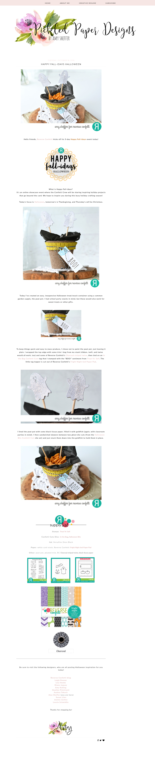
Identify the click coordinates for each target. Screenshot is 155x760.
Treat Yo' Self (93, 358)
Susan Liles (61, 697)
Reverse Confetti (45, 139)
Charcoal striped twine (76, 355)
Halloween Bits (75, 537)
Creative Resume (87, 3)
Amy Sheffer (54, 695)
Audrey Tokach (61, 692)
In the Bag (64, 537)
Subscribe (111, 3)
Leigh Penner (61, 680)
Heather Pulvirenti (60, 690)
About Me (65, 3)
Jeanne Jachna (61, 700)
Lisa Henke (61, 683)
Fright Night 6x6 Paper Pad (83, 362)
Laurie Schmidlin (61, 702)
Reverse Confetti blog (61, 678)
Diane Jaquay (61, 685)
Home (48, 3)
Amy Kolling (60, 687)
